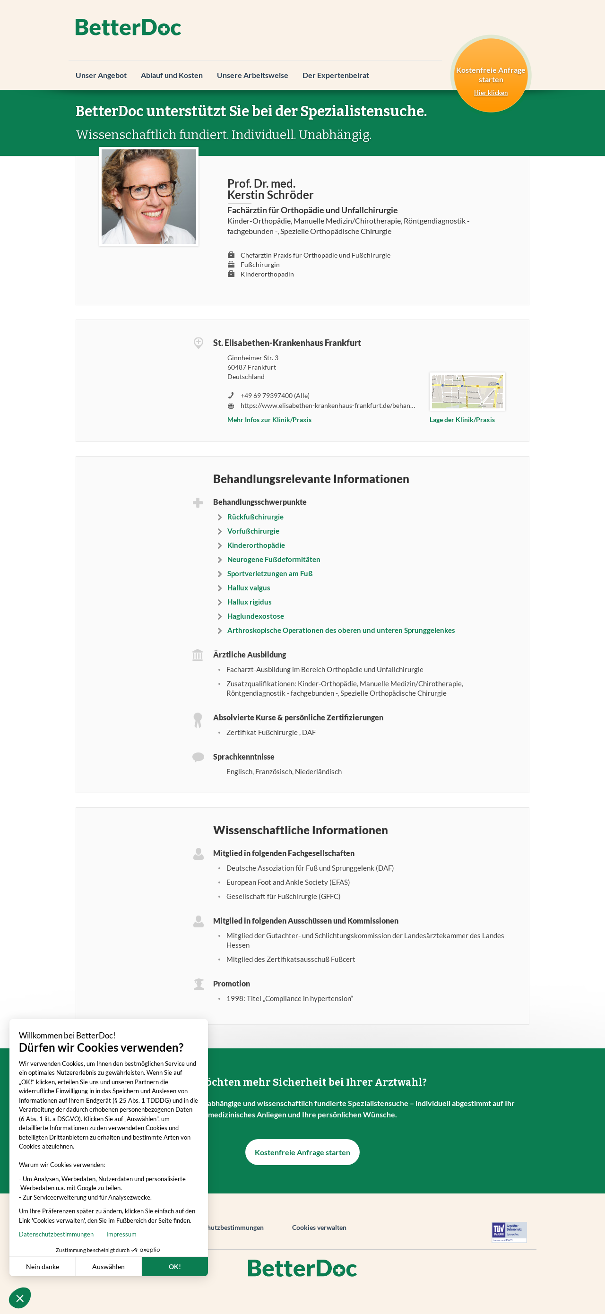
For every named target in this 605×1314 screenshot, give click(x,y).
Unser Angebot (101, 74)
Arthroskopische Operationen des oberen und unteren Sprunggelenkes (341, 630)
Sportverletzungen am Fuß (270, 573)
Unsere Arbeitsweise (252, 74)
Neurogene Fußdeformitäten (273, 559)
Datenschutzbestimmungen (223, 1227)
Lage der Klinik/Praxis (462, 419)
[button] (20, 1298)
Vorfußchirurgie (253, 531)
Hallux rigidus (249, 601)
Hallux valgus (248, 587)
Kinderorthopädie (256, 545)
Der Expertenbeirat (335, 74)
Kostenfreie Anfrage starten (302, 1152)
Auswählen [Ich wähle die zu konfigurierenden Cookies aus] (65, 1266)
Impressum (78, 1234)
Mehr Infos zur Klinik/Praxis (269, 419)
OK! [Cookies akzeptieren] (131, 1266)
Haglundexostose (255, 616)
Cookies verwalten (319, 1227)
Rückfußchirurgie (255, 516)
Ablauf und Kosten (172, 74)
